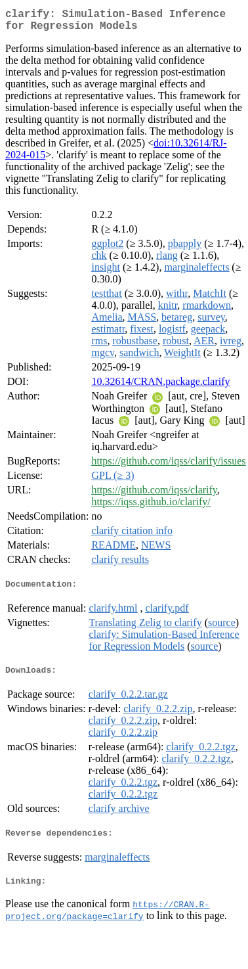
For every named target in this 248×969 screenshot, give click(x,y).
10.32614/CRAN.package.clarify (160, 386)
